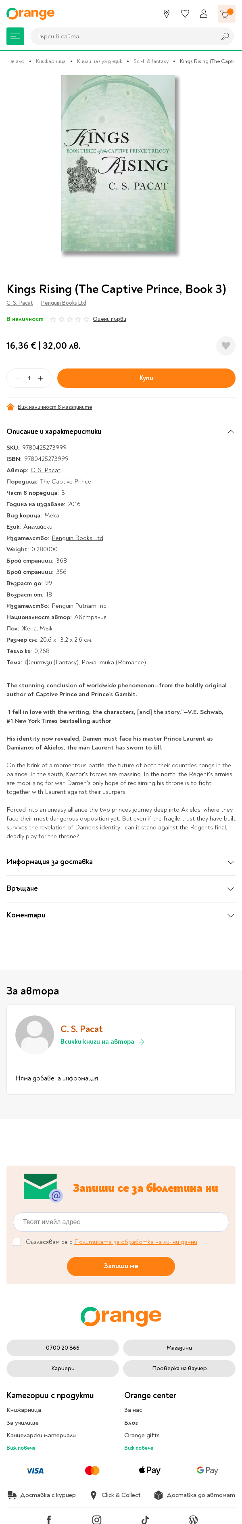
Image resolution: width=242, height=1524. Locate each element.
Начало (15, 61)
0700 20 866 (62, 1348)
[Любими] (185, 13)
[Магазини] (166, 13)
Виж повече (20, 1447)
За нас (133, 1410)
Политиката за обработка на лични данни (135, 1242)
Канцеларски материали (41, 1435)
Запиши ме (121, 1266)
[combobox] (121, 36)
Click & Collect (115, 1495)
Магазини (179, 1348)
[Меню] (15, 36)
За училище (22, 1423)
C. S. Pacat (19, 302)
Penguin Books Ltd (63, 302)
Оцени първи (109, 319)
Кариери (63, 1368)
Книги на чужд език (99, 61)
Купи (146, 378)
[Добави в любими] (226, 346)
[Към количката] (227, 14)
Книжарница (51, 61)
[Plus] (40, 378)
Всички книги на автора (103, 1042)
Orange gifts (142, 1435)
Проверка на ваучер (179, 1368)
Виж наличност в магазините (49, 407)
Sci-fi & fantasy (151, 61)
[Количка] (227, 14)
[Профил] (203, 13)
